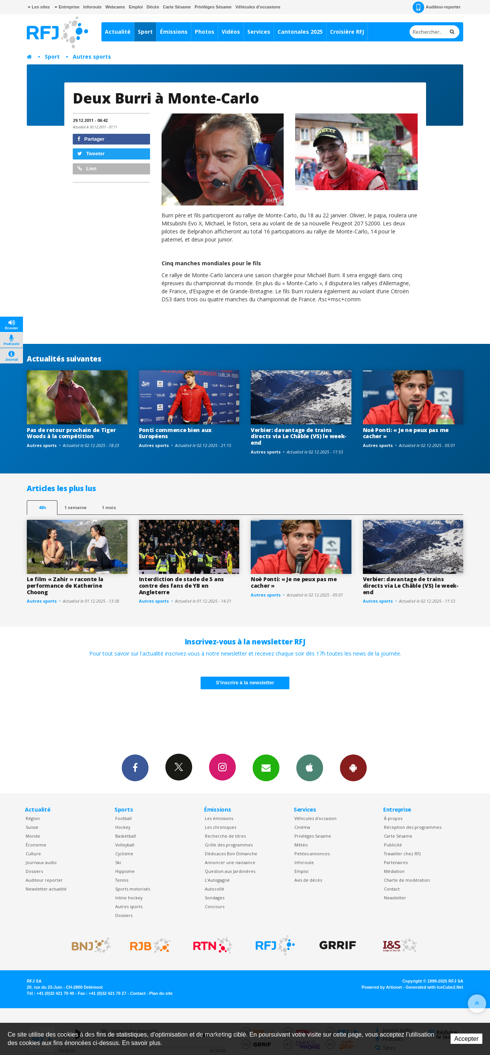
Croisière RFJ (347, 31)
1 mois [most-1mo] (109, 507)
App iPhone (309, 767)
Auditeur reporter (44, 880)
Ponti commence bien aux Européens (175, 433)
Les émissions (219, 818)
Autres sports (92, 56)
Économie (36, 844)
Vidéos (231, 31)
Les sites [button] (39, 7)
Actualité (118, 31)
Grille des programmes (229, 844)
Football (123, 818)
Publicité (393, 844)
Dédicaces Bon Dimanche (231, 853)
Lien (86, 168)
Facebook (135, 767)
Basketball (125, 835)
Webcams (115, 7)
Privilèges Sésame (213, 7)
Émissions (174, 31)
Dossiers (34, 871)
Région (33, 818)
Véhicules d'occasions (258, 7)
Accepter (466, 1038)
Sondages (214, 897)
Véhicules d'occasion (315, 818)
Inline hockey (128, 897)
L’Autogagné (217, 880)
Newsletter (395, 897)
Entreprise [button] (66, 7)
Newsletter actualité (46, 888)
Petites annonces (312, 853)
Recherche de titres (225, 835)
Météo (301, 844)
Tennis (121, 880)
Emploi (136, 7)
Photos (204, 31)
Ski (118, 862)
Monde (33, 835)
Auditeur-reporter (437, 7)
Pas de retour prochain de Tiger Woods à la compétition (71, 433)
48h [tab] (42, 507)
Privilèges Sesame (312, 835)
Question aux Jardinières (230, 871)
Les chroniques (220, 827)
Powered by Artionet (382, 987)
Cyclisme (124, 853)
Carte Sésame (177, 7)
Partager (91, 139)
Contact (392, 888)
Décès (153, 7)
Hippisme (125, 871)
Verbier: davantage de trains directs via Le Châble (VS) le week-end (298, 436)
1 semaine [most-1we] (75, 507)
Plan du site (161, 993)
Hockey (122, 827)
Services (258, 31)
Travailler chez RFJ (402, 853)
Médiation (394, 871)
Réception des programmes (412, 827)
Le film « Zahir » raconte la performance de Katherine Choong (65, 585)
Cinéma (302, 827)
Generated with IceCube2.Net (434, 987)
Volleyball (124, 844)
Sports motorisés (132, 888)
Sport (145, 31)
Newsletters (266, 767)
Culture (33, 853)
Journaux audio (41, 862)
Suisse (32, 827)
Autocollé (214, 888)
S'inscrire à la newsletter (245, 682)
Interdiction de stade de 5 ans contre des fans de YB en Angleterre (181, 585)
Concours (214, 906)
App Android (353, 767)
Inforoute (92, 7)
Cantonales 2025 (300, 31)
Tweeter (91, 153)
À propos (393, 818)
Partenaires (396, 862)
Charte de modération (407, 880)
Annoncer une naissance (230, 862)
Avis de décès (308, 880)
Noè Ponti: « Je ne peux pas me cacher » (406, 433)
